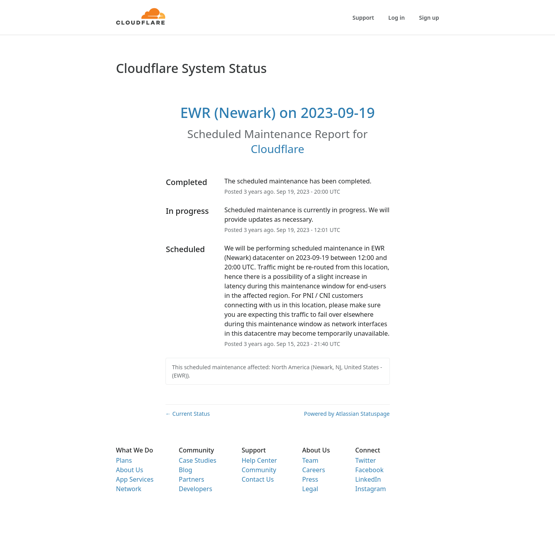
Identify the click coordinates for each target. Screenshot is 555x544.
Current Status (188, 413)
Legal (310, 488)
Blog (185, 469)
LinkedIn (368, 479)
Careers (313, 469)
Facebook (369, 469)
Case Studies (197, 460)
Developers (195, 488)
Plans (124, 460)
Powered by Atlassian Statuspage (347, 413)
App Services (135, 479)
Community (259, 469)
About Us (129, 469)
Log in (396, 17)
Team (310, 460)
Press (310, 479)
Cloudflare (278, 148)
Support (363, 17)
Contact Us (258, 479)
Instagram (370, 488)
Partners (191, 479)
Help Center (259, 460)
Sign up (429, 17)
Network (128, 488)
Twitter (365, 460)
